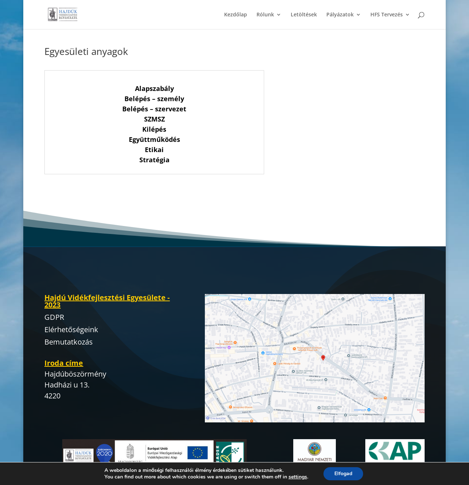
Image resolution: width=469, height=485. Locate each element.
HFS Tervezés (386, 15)
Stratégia (154, 159)
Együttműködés (154, 139)
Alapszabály (154, 88)
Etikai (154, 149)
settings (298, 477)
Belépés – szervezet (154, 108)
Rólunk (265, 15)
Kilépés (154, 129)
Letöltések (304, 15)
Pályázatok (340, 15)
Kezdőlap (235, 15)
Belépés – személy (154, 98)
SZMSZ (154, 119)
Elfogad (343, 473)
